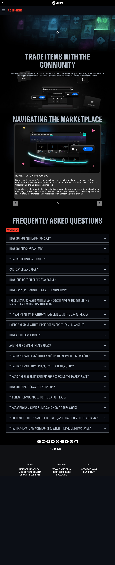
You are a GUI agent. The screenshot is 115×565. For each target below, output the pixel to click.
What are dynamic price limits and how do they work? (57, 407)
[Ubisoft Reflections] (30, 485)
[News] (57, 543)
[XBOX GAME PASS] (62, 469)
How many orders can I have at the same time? (57, 290)
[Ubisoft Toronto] (30, 494)
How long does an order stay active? (57, 279)
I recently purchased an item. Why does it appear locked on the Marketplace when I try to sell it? (57, 302)
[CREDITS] (30, 496)
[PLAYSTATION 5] (62, 477)
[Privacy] (57, 551)
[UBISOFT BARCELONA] (30, 472)
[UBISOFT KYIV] (30, 480)
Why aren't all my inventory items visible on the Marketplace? (57, 314)
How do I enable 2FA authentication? (57, 387)
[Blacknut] (89, 472)
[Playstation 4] (62, 480)
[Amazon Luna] (62, 485)
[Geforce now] (89, 469)
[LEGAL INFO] (57, 558)
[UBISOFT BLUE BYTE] (30, 474)
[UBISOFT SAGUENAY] (30, 488)
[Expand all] (12, 230)
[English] (57, 449)
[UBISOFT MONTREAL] (30, 469)
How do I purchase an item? (57, 248)
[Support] (57, 546)
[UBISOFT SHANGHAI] (30, 491)
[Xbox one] (62, 474)
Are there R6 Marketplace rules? (57, 345)
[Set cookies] (57, 561)
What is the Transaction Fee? (57, 259)
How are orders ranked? (57, 335)
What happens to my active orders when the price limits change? (57, 428)
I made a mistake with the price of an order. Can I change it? (57, 324)
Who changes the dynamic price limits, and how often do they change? (57, 418)
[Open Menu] (3, 10)
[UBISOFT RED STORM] (30, 483)
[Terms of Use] (57, 554)
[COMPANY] (57, 540)
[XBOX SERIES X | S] (62, 472)
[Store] (57, 534)
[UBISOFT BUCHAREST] (30, 477)
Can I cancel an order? (57, 269)
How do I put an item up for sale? (57, 238)
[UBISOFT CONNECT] (57, 537)
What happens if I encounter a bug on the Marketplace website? (57, 355)
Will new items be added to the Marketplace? (57, 397)
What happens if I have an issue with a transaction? (57, 366)
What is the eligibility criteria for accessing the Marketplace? (57, 376)
